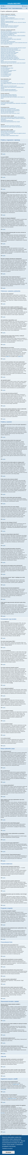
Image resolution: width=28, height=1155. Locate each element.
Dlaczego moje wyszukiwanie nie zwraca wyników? (10, 109)
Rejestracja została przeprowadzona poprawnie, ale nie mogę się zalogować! (12, 19)
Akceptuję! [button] (8, 1152)
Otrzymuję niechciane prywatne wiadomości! (9, 95)
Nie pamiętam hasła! (4, 24)
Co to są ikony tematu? (5, 76)
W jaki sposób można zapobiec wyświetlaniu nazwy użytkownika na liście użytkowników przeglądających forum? (13, 33)
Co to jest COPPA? (4, 16)
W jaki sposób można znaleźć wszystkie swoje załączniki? (11, 126)
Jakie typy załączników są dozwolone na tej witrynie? (10, 125)
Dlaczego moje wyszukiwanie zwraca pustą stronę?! (10, 110)
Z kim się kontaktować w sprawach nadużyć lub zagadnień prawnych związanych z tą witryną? (13, 134)
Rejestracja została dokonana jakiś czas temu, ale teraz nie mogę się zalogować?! (13, 23)
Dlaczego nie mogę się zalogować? (7, 21)
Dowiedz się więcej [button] (7, 1148)
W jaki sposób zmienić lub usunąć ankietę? (8, 53)
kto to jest (3, 1112)
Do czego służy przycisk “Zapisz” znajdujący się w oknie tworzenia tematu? (13, 60)
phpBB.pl (7, 356)
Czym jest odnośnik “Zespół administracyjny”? (9, 90)
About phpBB (3, 1089)
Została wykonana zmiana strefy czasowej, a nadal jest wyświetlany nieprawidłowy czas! (13, 36)
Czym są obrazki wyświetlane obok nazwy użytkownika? (11, 39)
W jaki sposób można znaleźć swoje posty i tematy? (10, 113)
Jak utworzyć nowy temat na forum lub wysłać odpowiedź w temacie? (13, 47)
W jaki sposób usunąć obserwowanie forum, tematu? (10, 121)
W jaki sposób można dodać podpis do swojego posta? (11, 50)
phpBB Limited (16, 1084)
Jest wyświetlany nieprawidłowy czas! (7, 34)
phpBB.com (20, 356)
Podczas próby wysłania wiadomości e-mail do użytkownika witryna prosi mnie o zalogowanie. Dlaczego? (14, 43)
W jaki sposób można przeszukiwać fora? (8, 108)
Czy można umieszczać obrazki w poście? (8, 70)
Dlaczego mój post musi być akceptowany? (8, 61)
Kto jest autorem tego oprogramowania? (8, 130)
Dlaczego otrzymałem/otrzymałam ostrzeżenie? (9, 57)
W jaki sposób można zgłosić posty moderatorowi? (10, 58)
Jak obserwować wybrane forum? (7, 120)
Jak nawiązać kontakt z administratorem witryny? (10, 135)
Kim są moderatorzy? (5, 81)
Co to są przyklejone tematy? (6, 73)
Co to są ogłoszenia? (4, 72)
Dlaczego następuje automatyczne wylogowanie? (10, 25)
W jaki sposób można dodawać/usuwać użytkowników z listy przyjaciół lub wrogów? (13, 104)
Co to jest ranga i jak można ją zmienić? (8, 41)
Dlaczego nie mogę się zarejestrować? (8, 17)
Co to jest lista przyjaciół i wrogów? (7, 102)
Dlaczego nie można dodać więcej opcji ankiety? (9, 52)
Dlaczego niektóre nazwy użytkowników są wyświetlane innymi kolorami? (12, 88)
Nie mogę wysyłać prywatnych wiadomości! (9, 94)
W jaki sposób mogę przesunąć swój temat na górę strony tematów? (13, 62)
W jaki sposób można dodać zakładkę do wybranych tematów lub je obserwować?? (13, 119)
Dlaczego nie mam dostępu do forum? (8, 54)
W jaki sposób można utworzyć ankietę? (8, 51)
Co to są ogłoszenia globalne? (6, 71)
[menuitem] (3, 6)
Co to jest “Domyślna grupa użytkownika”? (8, 89)
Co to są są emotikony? (5, 69)
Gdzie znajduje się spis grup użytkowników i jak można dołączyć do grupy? (13, 84)
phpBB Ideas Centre (12, 1098)
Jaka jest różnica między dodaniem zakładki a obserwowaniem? (12, 117)
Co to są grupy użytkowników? (6, 82)
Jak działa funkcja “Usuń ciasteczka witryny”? (9, 27)
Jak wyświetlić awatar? (5, 40)
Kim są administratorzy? (5, 80)
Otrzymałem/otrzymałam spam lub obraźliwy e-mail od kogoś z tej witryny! (13, 98)
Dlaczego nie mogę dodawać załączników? (8, 55)
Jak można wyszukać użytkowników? (7, 111)
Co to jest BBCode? (4, 66)
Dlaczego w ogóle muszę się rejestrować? (8, 15)
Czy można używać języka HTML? (7, 68)
